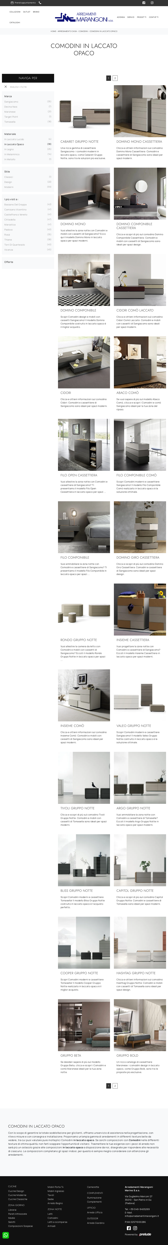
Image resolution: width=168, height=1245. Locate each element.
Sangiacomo (11, 101)
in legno (9, 148)
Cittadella (9, 219)
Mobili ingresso (56, 1190)
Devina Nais (10, 106)
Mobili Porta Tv (56, 1186)
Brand (36, 11)
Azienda (121, 17)
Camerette (93, 1186)
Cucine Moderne (17, 1194)
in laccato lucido (14, 138)
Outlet (26, 11)
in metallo (9, 158)
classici (8, 176)
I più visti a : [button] (11, 199)
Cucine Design (16, 1190)
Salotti (11, 1221)
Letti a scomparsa (57, 1221)
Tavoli (51, 1194)
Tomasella (10, 121)
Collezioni (15, 11)
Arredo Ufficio (95, 1211)
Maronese (9, 111)
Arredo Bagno (55, 1202)
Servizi (130, 17)
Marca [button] (8, 96)
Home (53, 30)
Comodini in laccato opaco (103, 30)
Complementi (94, 1201)
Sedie (51, 1198)
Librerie (12, 1209)
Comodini (83, 30)
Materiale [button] (10, 133)
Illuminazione (94, 1197)
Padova (8, 229)
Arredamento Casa (67, 30)
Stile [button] (7, 171)
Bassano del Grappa (15, 204)
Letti (50, 1213)
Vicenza (8, 249)
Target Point (11, 116)
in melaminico (12, 153)
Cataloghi (15, 22)
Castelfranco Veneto (15, 214)
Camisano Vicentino (15, 209)
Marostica (10, 224)
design (8, 181)
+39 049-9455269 (139, 1208)
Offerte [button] (8, 261)
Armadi (51, 1225)
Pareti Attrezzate (17, 1213)
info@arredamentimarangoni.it (142, 1215)
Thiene (8, 239)
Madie (11, 1217)
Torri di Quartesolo (14, 244)
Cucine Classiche (17, 1198)
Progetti (141, 17)
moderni (8, 186)
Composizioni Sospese (20, 1225)
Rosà (7, 234)
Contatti (154, 17)
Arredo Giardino (95, 1222)
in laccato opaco (14, 143)
